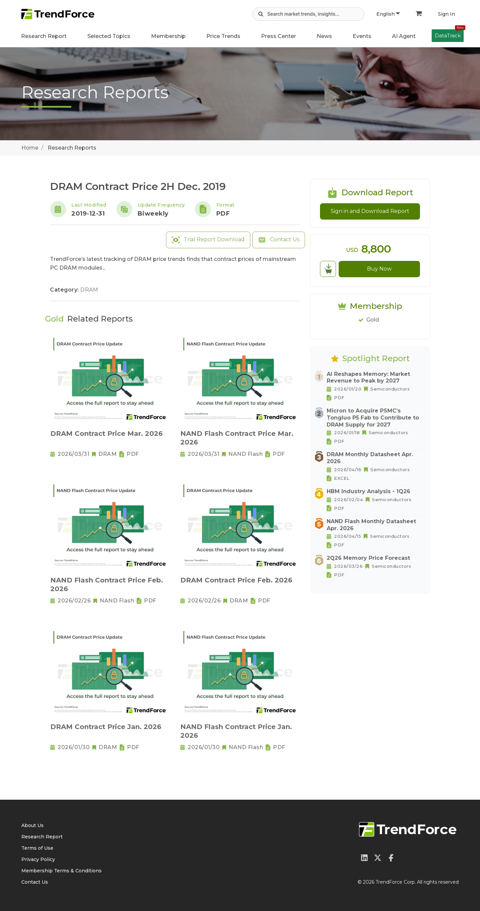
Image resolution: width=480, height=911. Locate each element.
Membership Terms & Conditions (61, 871)
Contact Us (278, 240)
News (324, 36)
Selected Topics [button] (108, 36)
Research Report (44, 36)
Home (29, 148)
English (388, 14)
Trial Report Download (208, 240)
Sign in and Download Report (370, 211)
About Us (32, 825)
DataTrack (449, 34)
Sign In (446, 14)
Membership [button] (168, 36)
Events (362, 36)
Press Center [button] (278, 36)
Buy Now (379, 269)
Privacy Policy (38, 859)
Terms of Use (37, 848)
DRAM (89, 290)
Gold (372, 320)
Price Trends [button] (223, 36)
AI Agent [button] (404, 36)
